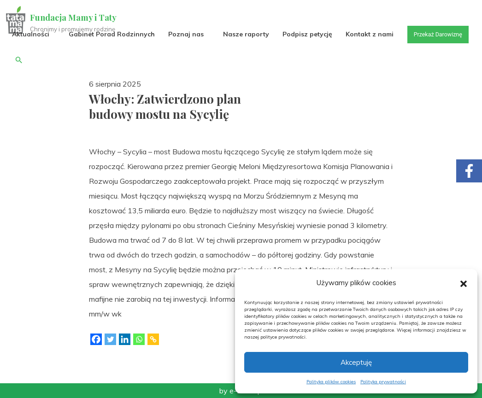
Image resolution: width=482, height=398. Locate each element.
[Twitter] (110, 339)
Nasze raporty (247, 34)
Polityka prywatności (383, 382)
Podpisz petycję (309, 34)
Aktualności (32, 34)
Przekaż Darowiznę (41, 59)
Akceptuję (356, 362)
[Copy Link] (153, 339)
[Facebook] (96, 339)
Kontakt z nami (371, 34)
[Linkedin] (124, 339)
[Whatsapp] (139, 339)
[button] (463, 282)
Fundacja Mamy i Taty (74, 17)
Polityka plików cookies (331, 382)
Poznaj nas (187, 34)
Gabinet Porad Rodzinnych (113, 34)
